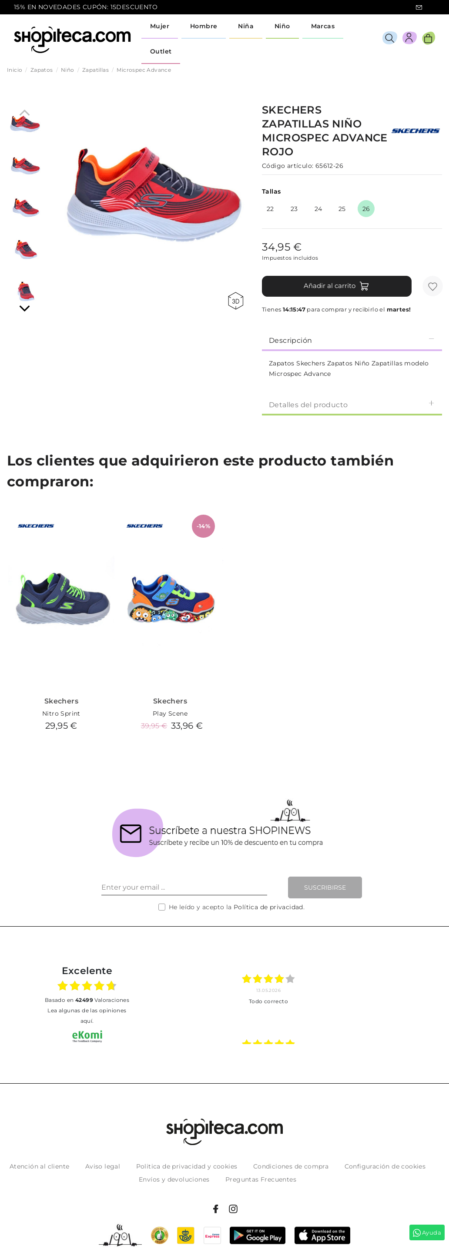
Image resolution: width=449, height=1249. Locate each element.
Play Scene (170, 713)
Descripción (352, 340)
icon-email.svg (418, 7)
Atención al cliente (40, 1166)
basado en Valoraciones (87, 1000)
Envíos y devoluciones (174, 1179)
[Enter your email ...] (184, 887)
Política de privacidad (268, 907)
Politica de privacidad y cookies (187, 1166)
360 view (235, 301)
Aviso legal (102, 1166)
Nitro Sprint (61, 713)
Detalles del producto (352, 404)
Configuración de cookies (385, 1166)
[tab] (352, 339)
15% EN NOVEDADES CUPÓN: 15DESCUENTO (85, 7)
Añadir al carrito (336, 286)
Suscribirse (325, 887)
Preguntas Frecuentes (260, 1179)
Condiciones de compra (290, 1166)
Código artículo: (287, 166)
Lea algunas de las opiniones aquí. (86, 1015)
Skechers (61, 701)
